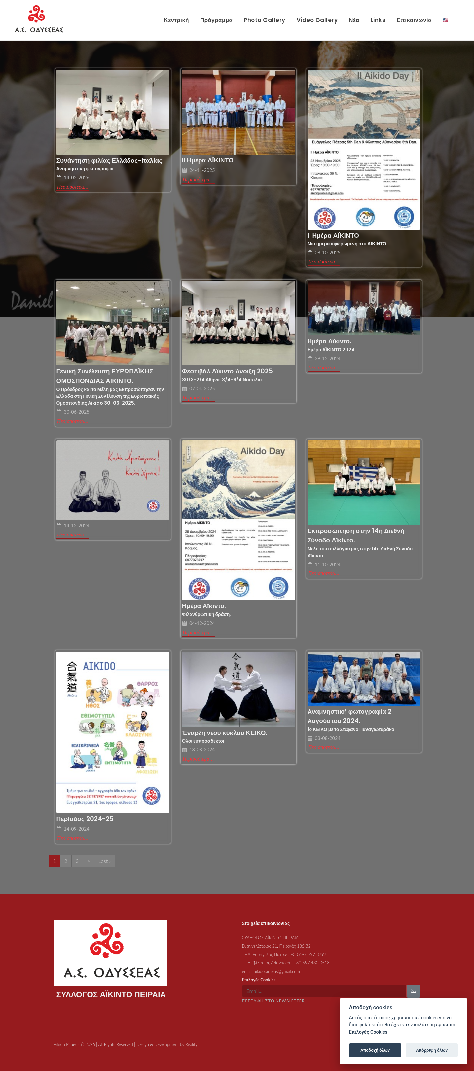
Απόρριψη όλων (432, 1050)
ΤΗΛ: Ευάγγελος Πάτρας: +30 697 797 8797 (284, 947)
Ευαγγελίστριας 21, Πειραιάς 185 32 (276, 939)
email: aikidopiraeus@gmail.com (271, 964)
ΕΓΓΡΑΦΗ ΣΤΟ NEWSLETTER (273, 994)
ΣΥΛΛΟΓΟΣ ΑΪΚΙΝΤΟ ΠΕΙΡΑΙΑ (270, 930)
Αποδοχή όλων (375, 1050)
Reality (191, 1037)
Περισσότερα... (73, 179)
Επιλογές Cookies (259, 972)
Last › (104, 854)
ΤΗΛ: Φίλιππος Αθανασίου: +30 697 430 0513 (286, 955)
